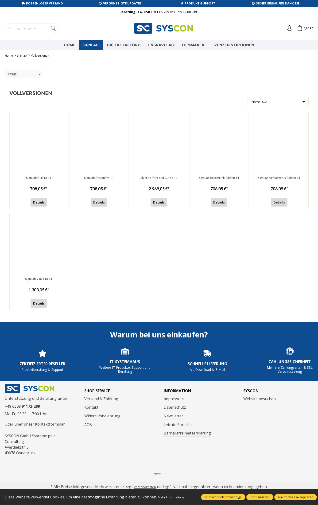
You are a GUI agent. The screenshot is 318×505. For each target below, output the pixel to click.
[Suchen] (53, 28)
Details (39, 202)
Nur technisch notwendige (223, 495)
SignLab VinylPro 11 (39, 279)
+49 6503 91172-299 (22, 410)
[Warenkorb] (304, 28)
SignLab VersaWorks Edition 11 (279, 178)
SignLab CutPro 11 (39, 178)
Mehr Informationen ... (24, 497)
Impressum (174, 398)
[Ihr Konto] (287, 28)
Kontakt (91, 407)
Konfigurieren (260, 495)
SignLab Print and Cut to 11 (159, 178)
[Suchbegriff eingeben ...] (26, 28)
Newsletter (173, 416)
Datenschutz (175, 407)
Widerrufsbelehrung (102, 416)
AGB (88, 424)
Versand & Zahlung (101, 398)
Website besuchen (259, 398)
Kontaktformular (50, 428)
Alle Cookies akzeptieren (295, 495)
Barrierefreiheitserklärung (187, 433)
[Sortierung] (278, 102)
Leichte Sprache (178, 424)
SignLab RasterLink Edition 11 (219, 178)
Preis (24, 74)
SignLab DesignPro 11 (99, 178)
